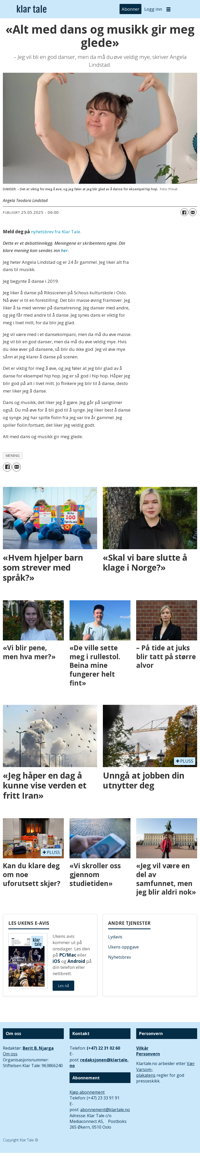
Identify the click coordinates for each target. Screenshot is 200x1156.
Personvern (148, 1054)
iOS (56, 961)
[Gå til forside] (32, 9)
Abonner (130, 9)
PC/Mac (67, 955)
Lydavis (115, 937)
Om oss (10, 1054)
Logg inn (153, 9)
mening (13, 455)
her (64, 250)
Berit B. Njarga (38, 1048)
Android (76, 961)
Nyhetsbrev (119, 957)
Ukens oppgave (123, 947)
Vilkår (142, 1048)
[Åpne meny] (168, 9)
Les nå (63, 985)
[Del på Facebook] (184, 212)
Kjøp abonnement (87, 1092)
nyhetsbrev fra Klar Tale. (56, 232)
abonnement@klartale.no (105, 1109)
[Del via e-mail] (193, 212)
